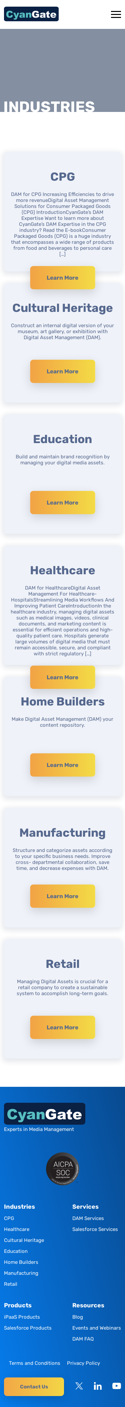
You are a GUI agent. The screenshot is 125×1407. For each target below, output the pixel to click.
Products (18, 1305)
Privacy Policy (83, 1363)
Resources (88, 1305)
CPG (9, 1218)
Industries (19, 1206)
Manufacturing (21, 1273)
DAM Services (88, 1218)
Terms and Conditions (34, 1363)
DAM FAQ (83, 1339)
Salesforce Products (28, 1328)
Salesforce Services (95, 1229)
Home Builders (21, 1262)
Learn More (62, 277)
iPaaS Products (22, 1317)
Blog (77, 1317)
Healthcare (16, 1229)
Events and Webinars (96, 1328)
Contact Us (34, 1387)
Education (16, 1251)
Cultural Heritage (24, 1240)
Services (85, 1206)
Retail (10, 1284)
